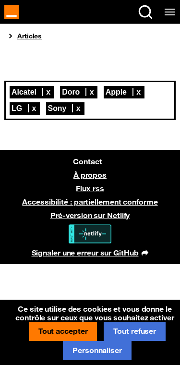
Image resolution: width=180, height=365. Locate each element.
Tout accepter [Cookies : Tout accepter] (63, 331)
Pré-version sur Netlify (90, 215)
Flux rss (90, 188)
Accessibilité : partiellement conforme (89, 202)
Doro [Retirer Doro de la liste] (71, 92)
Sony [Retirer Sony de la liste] (57, 108)
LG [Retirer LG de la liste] (17, 108)
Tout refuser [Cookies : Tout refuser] (134, 331)
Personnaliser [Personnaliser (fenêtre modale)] (97, 350)
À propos (90, 175)
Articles (29, 36)
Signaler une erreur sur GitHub (90, 253)
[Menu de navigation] (168, 12)
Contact (87, 161)
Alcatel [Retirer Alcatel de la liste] (24, 92)
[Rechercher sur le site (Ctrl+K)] (145, 12)
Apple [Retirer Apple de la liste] (116, 92)
